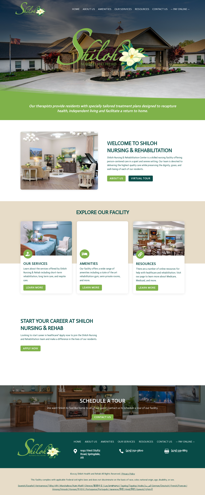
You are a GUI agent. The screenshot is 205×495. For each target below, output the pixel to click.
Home (76, 9)
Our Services (123, 9)
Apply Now (30, 348)
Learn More (34, 287)
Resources (142, 9)
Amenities (104, 9)
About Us (89, 9)
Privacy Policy (128, 473)
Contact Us (160, 9)
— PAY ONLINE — (180, 9)
